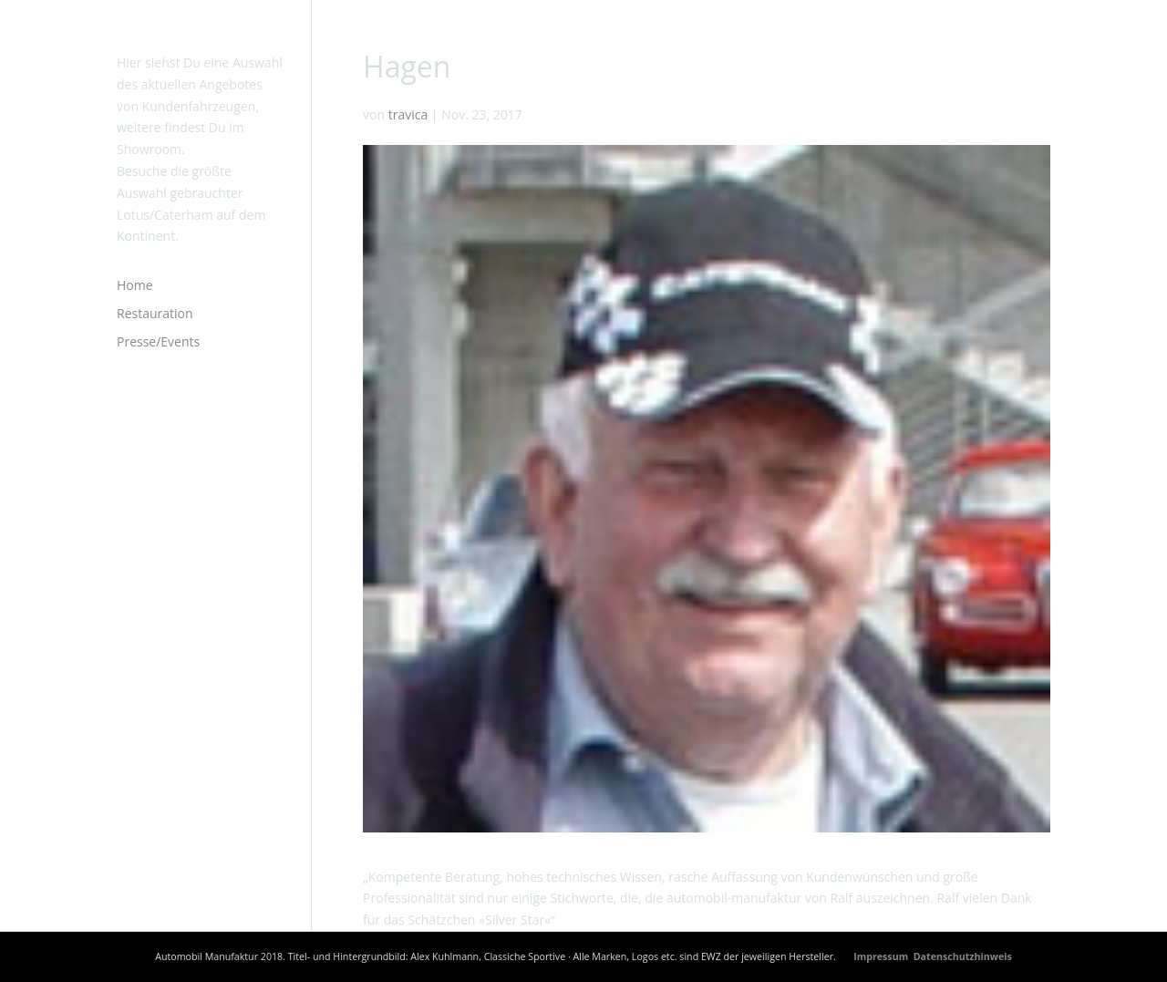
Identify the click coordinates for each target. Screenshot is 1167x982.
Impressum (882, 956)
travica (408, 114)
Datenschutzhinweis (963, 956)
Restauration (155, 313)
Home (135, 285)
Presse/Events (158, 341)
